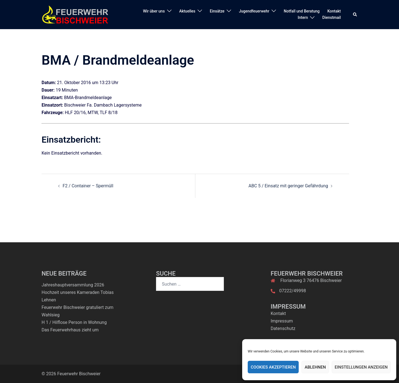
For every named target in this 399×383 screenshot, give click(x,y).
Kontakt (334, 11)
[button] (355, 14)
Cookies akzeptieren (273, 367)
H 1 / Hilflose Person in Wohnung (74, 322)
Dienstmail (331, 17)
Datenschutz (283, 328)
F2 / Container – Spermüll (88, 185)
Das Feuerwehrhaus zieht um (70, 329)
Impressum (282, 321)
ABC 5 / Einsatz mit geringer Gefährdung (288, 185)
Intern (303, 17)
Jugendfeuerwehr (254, 11)
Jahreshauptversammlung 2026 (73, 285)
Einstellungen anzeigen (361, 367)
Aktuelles (187, 11)
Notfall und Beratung (301, 11)
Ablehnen (315, 367)
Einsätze (217, 11)
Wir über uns (154, 11)
